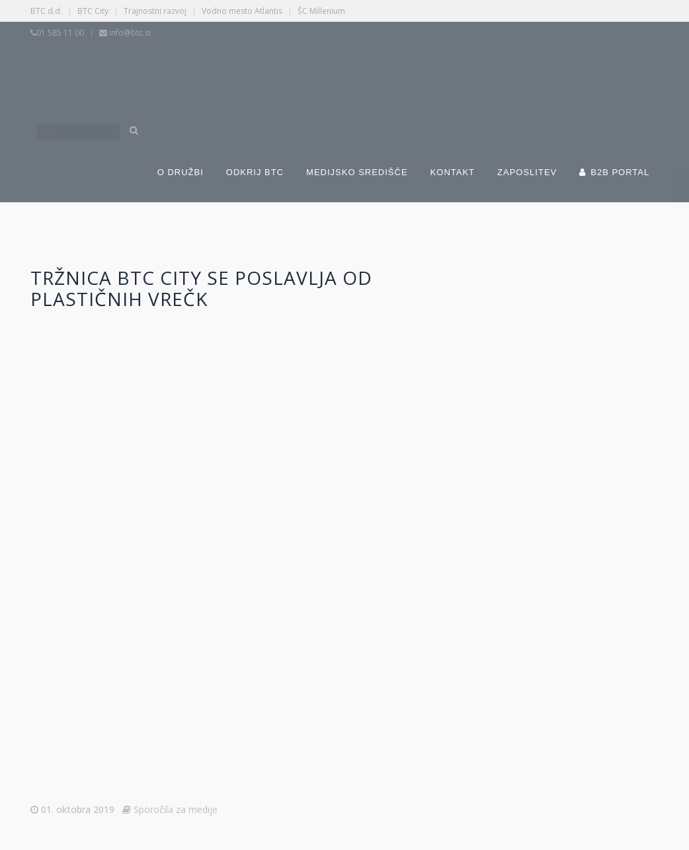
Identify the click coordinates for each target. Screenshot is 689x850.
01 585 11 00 (60, 32)
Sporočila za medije (176, 809)
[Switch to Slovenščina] (260, 71)
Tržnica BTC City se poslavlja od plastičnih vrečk (201, 288)
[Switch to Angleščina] (465, 71)
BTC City (92, 11)
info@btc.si (130, 32)
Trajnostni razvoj (155, 11)
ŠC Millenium (321, 11)
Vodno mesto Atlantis (242, 11)
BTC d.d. (46, 11)
